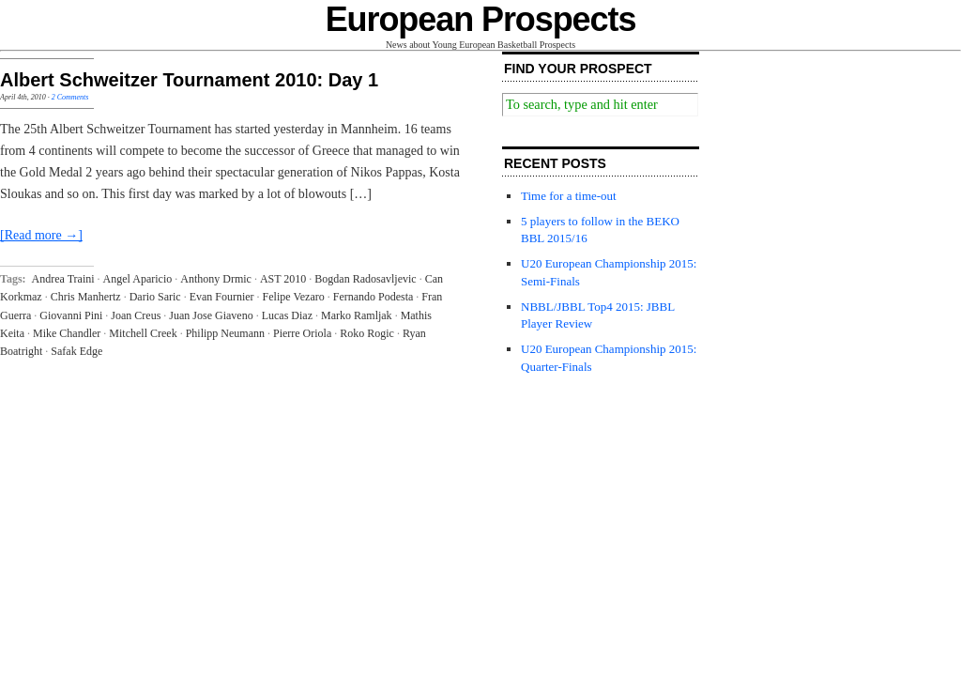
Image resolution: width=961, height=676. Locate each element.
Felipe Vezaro (294, 296)
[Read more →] (41, 235)
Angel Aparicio (138, 278)
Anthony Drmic (216, 278)
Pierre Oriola (302, 333)
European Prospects (481, 19)
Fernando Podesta (373, 296)
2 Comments (70, 97)
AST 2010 (283, 278)
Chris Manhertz (86, 296)
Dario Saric (155, 296)
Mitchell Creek (142, 333)
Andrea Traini (63, 278)
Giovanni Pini (70, 315)
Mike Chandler (66, 333)
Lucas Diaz (287, 315)
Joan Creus (135, 315)
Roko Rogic (367, 333)
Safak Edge (76, 351)
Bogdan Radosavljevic (365, 278)
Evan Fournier (222, 296)
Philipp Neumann (225, 333)
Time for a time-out (569, 196)
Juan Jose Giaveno (210, 315)
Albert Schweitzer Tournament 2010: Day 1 (189, 79)
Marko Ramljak (356, 315)
